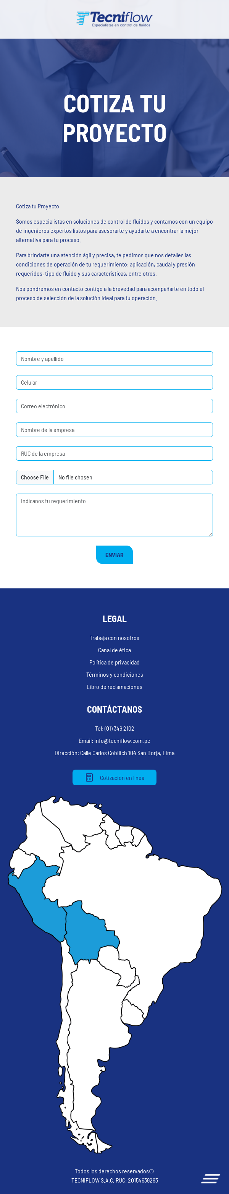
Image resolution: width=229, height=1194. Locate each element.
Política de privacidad (114, 662)
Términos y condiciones (114, 674)
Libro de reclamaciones (114, 686)
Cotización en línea (114, 777)
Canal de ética (114, 649)
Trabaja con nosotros (114, 637)
